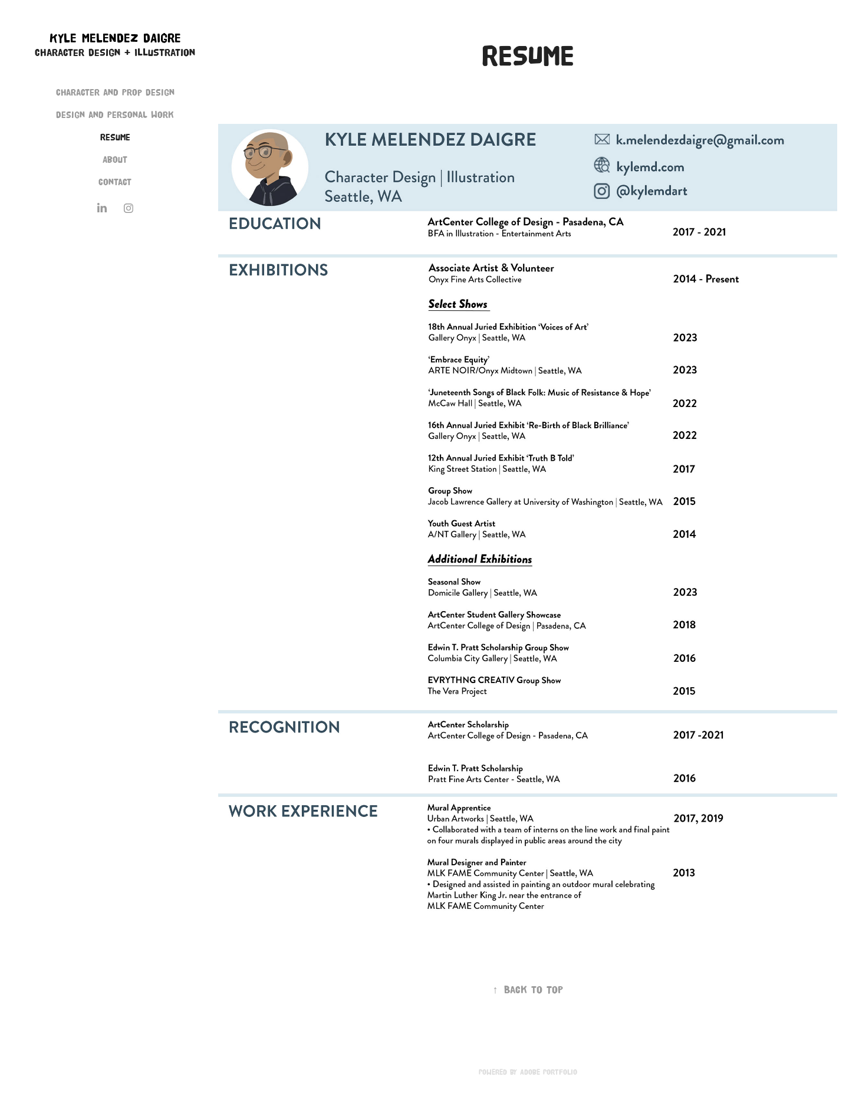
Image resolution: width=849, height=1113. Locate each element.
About (115, 160)
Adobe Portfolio (548, 1072)
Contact (114, 182)
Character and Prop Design (115, 92)
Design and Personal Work (115, 115)
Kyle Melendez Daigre (115, 38)
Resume (115, 137)
